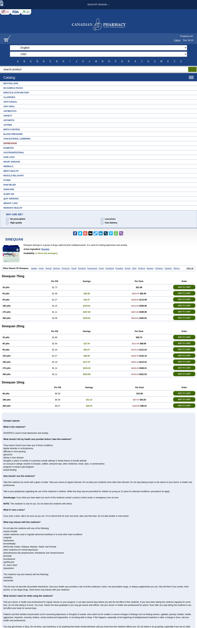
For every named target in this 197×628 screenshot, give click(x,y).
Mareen (150, 268)
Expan (128, 268)
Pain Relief (9, 185)
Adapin (34, 268)
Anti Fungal (10, 102)
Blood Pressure (13, 134)
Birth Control (11, 129)
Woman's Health (12, 208)
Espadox (119, 268)
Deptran (56, 268)
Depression (10, 143)
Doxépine (109, 268)
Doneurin (66, 268)
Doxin (101, 268)
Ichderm (141, 268)
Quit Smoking (11, 198)
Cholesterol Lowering (17, 139)
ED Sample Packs (13, 88)
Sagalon (168, 268)
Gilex (134, 268)
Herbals (8, 166)
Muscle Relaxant (13, 175)
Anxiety (7, 116)
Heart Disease (11, 162)
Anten (41, 268)
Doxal (74, 268)
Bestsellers (10, 83)
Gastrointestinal (13, 152)
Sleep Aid (8, 194)
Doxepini (82, 268)
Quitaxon (159, 268)
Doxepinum (92, 268)
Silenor (176, 268)
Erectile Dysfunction (16, 92)
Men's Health (11, 171)
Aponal (48, 268)
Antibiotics (10, 111)
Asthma (7, 125)
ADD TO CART (184, 287)
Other (7, 180)
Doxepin (45, 249)
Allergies (9, 97)
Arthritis (8, 120)
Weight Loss (10, 203)
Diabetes (8, 148)
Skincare (8, 189)
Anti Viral (9, 106)
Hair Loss (8, 157)
